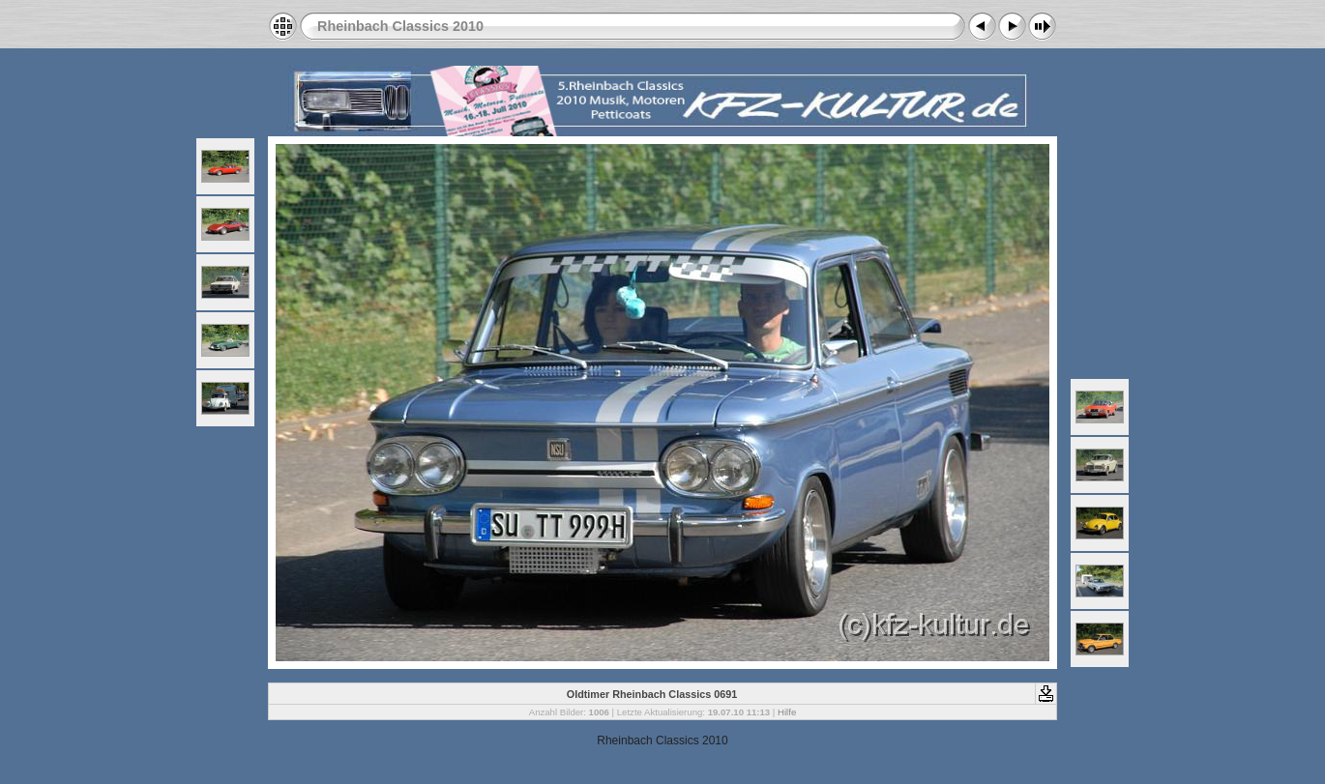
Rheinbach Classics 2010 (400, 26)
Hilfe (787, 712)
